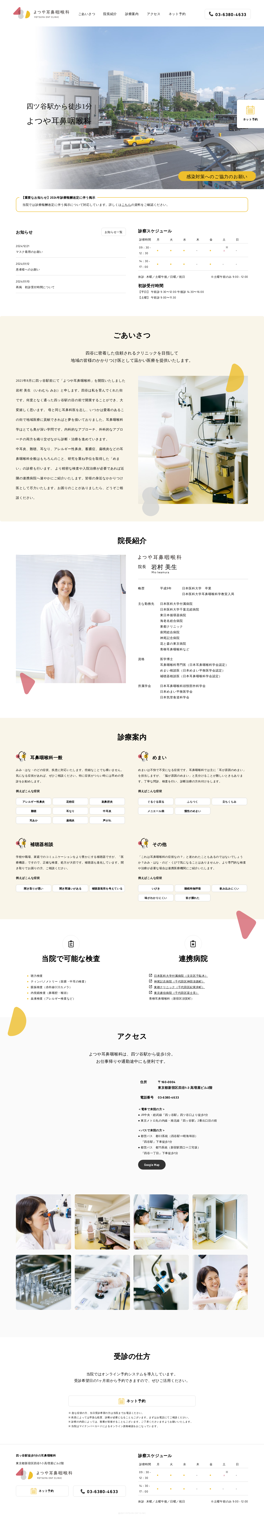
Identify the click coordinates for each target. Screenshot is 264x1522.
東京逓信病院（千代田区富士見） (174, 992)
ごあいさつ (86, 14)
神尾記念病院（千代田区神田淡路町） (177, 981)
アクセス (154, 14)
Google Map (152, 1165)
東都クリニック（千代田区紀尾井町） (177, 987)
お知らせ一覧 (114, 232)
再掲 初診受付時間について (35, 287)
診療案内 (132, 14)
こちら (126, 204)
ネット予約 (177, 14)
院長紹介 (110, 14)
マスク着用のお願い (29, 251)
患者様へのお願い (28, 269)
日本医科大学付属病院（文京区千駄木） (178, 975)
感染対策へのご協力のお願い (217, 176)
